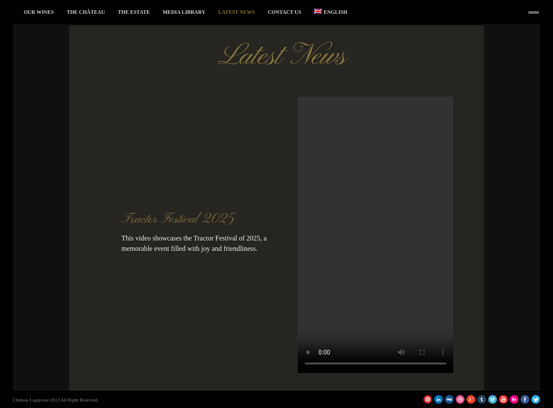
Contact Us (284, 12)
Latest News (236, 12)
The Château (86, 12)
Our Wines (39, 12)
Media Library (184, 12)
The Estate (134, 12)
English (330, 12)
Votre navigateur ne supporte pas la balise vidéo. (375, 235)
